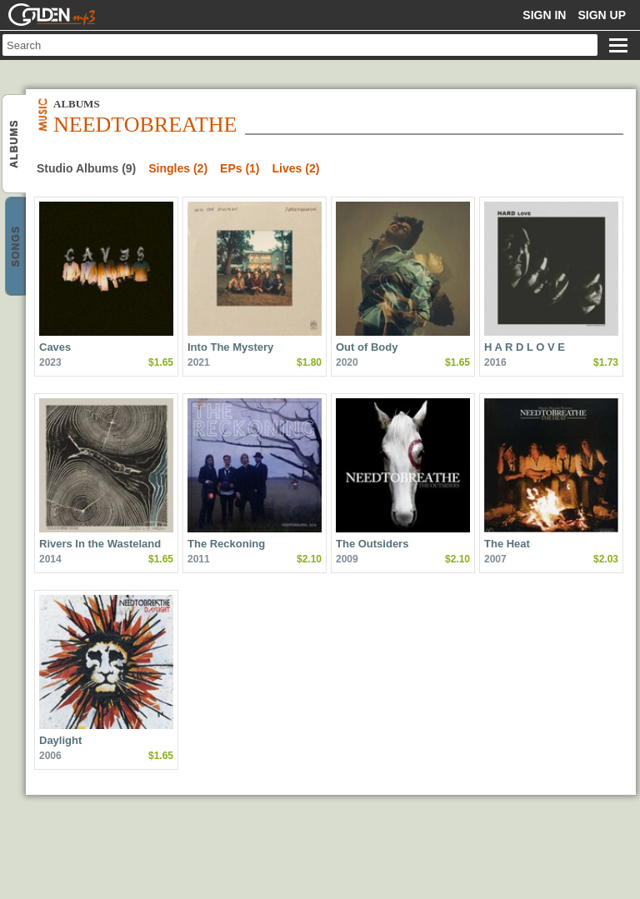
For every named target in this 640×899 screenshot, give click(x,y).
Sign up (602, 15)
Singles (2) (178, 168)
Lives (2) (296, 168)
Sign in (544, 15)
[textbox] (300, 45)
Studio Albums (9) (86, 168)
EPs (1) (239, 168)
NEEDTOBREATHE (15, 144)
